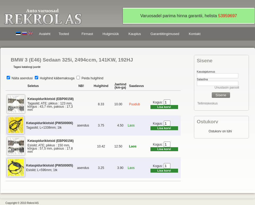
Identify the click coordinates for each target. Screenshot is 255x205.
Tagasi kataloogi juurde (27, 67)
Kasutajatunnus (206, 71)
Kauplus (134, 34)
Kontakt (194, 34)
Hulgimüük (111, 34)
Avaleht (44, 34)
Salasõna (202, 79)
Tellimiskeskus (207, 103)
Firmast (87, 34)
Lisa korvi (164, 106)
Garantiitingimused (164, 34)
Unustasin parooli (227, 87)
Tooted (64, 34)
